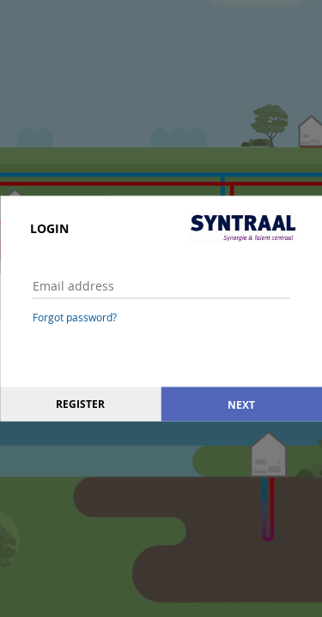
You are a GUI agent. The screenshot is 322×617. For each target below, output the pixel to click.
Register (80, 404)
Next (241, 404)
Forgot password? (75, 317)
